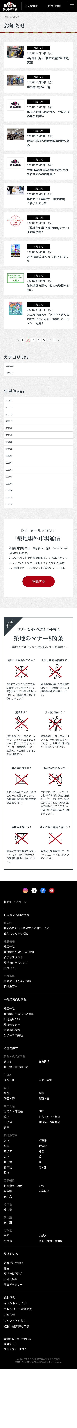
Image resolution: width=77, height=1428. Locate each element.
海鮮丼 (43, 1294)
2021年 (11, 460)
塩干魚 (8, 1221)
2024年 (11, 430)
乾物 (6, 1152)
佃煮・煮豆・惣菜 (49, 1175)
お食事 (8, 1300)
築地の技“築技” (13, 1332)
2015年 (11, 511)
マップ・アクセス (15, 1379)
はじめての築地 (13, 1094)
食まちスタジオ (13, 1016)
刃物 (41, 1244)
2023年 (11, 440)
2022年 (11, 450)
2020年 (11, 471)
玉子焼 (8, 1181)
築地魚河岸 (10, 1045)
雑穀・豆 (44, 1157)
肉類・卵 (9, 1138)
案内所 (8, 1281)
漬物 (6, 1175)
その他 (8, 1268)
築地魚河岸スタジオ (16, 1021)
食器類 (8, 1250)
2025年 (11, 420)
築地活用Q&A (12, 1078)
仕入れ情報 (31, 6)
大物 (6, 1199)
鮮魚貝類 (44, 1120)
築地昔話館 (10, 1338)
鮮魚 (6, 1204)
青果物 (8, 1226)
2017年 (11, 491)
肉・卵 (43, 1226)
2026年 (11, 410)
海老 (41, 1210)
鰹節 (41, 1152)
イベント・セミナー (16, 1362)
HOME (7, 16)
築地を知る (11, 1312)
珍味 (41, 1170)
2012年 (11, 541)
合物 (6, 1215)
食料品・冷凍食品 (49, 1181)
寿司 (6, 1294)
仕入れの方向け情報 (16, 973)
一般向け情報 (53, 6)
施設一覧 (9, 1005)
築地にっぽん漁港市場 (17, 1040)
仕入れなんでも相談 (16, 992)
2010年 (11, 561)
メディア (12, 380)
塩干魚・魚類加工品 (16, 1125)
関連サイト (10, 1402)
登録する (38, 640)
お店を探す (11, 1107)
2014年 (11, 521)
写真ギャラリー (13, 1343)
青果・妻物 (45, 1138)
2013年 (11, 531)
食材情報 (9, 1356)
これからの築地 (13, 1322)
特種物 (43, 1199)
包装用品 (44, 1250)
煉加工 (8, 1210)
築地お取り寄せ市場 (15, 1397)
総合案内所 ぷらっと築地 (19, 1010)
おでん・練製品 (13, 1170)
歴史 (6, 1327)
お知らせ (12, 369)
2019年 (11, 481)
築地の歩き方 (12, 1089)
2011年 (11, 551)
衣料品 (8, 1255)
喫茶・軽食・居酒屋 (51, 1300)
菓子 (6, 1186)
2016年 (11, 501)
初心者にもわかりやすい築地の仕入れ (27, 987)
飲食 (6, 1231)
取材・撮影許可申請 (16, 1385)
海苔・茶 (9, 1157)
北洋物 (43, 1204)
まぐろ (8, 1120)
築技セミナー (12, 1027)
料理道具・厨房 (13, 1244)
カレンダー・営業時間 (18, 1367)
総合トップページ (15, 960)
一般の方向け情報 (15, 1058)
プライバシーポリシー (16, 1408)
